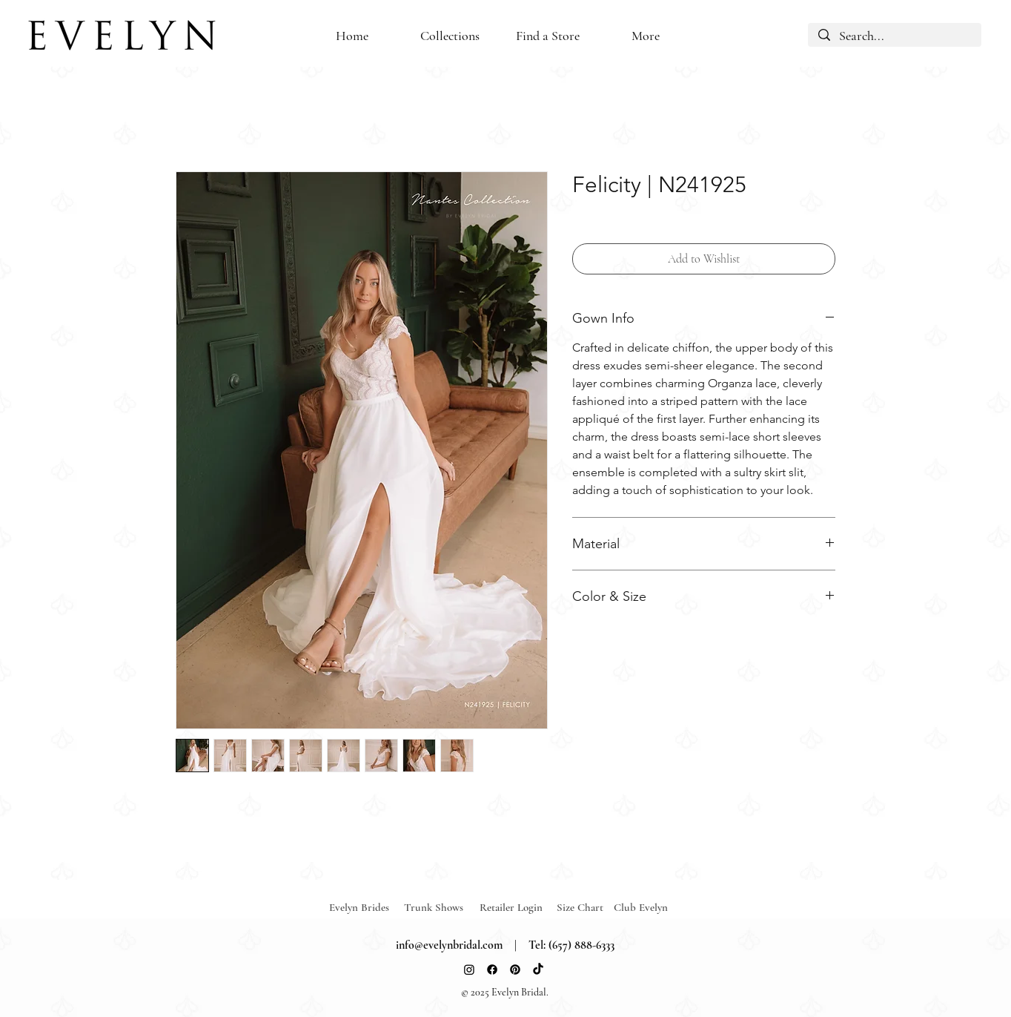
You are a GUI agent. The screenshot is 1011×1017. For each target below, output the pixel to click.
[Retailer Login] (517, 907)
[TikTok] (538, 969)
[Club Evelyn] (641, 907)
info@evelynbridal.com (449, 945)
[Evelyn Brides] (367, 907)
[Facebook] (492, 969)
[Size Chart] (582, 907)
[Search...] (894, 36)
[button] (548, 36)
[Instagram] (469, 969)
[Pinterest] (515, 969)
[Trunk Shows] (442, 907)
